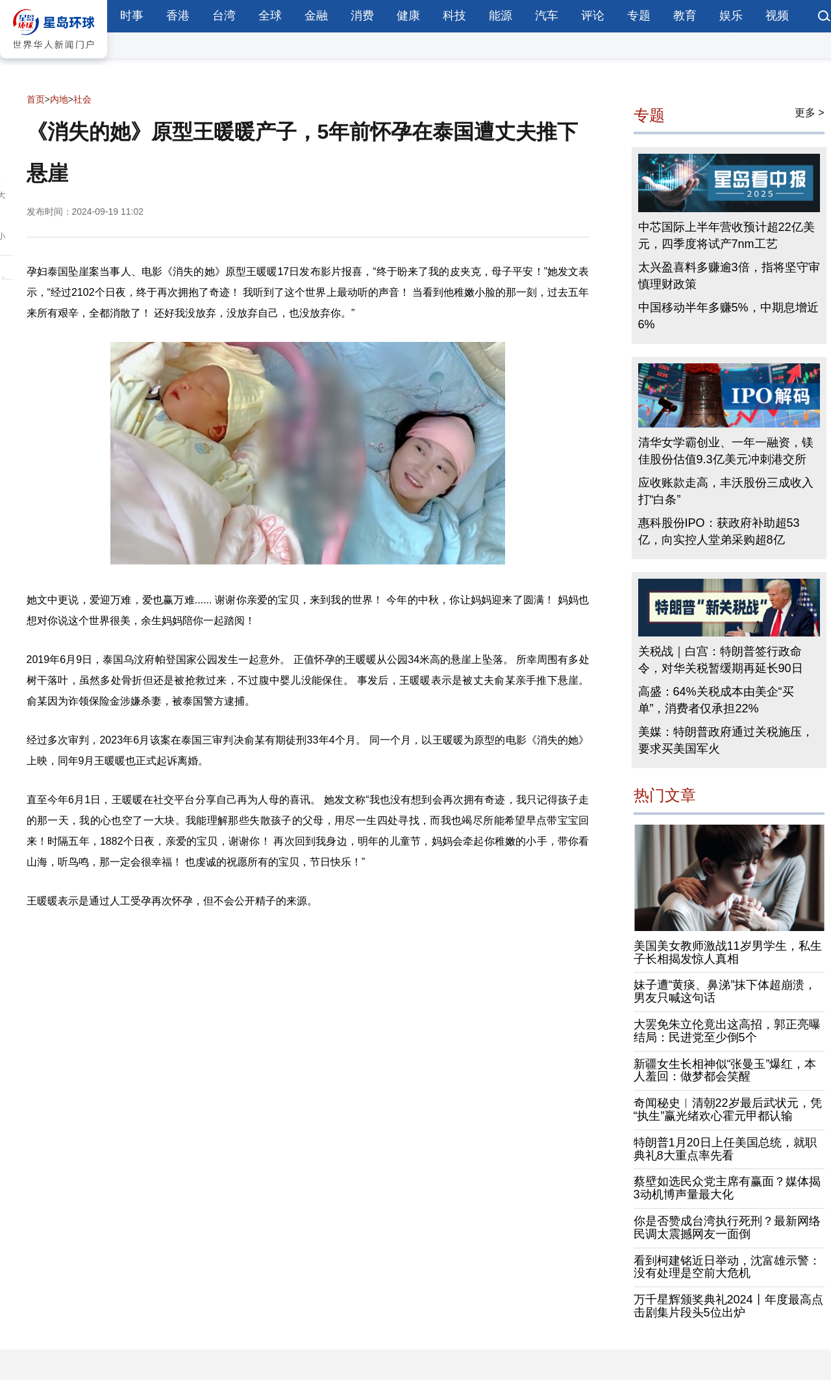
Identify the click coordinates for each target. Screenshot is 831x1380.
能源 (500, 15)
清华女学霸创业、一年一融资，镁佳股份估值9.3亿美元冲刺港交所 (725, 451)
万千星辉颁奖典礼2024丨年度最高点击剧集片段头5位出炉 (728, 1306)
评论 (592, 15)
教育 (685, 15)
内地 (59, 99)
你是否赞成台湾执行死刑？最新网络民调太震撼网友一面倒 (727, 1228)
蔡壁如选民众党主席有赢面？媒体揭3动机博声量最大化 (727, 1188)
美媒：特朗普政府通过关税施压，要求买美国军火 (725, 740)
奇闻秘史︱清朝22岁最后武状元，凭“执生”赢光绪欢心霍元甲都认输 (728, 1109)
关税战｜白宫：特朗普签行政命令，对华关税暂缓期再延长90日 (720, 660)
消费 (362, 15)
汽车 (546, 15)
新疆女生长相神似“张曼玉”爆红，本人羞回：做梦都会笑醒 (725, 1070)
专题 (639, 15)
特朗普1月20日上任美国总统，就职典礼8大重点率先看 (725, 1149)
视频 (777, 15)
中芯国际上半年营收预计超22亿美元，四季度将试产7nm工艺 (726, 235)
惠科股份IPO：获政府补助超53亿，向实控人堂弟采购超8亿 (719, 531)
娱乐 (731, 15)
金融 (316, 15)
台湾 (224, 15)
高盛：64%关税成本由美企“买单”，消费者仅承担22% (716, 700)
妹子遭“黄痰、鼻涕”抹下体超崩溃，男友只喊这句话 (725, 991)
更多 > (810, 112)
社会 (82, 99)
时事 (131, 15)
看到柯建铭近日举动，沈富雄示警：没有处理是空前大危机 (727, 1267)
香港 (178, 15)
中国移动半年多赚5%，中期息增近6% (728, 316)
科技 (454, 15)
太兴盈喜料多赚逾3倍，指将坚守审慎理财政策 (729, 276)
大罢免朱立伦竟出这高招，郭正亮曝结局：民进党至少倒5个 (727, 1031)
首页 (36, 99)
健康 (408, 15)
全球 (270, 15)
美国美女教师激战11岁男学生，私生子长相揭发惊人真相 (728, 952)
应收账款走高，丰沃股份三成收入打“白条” (725, 491)
